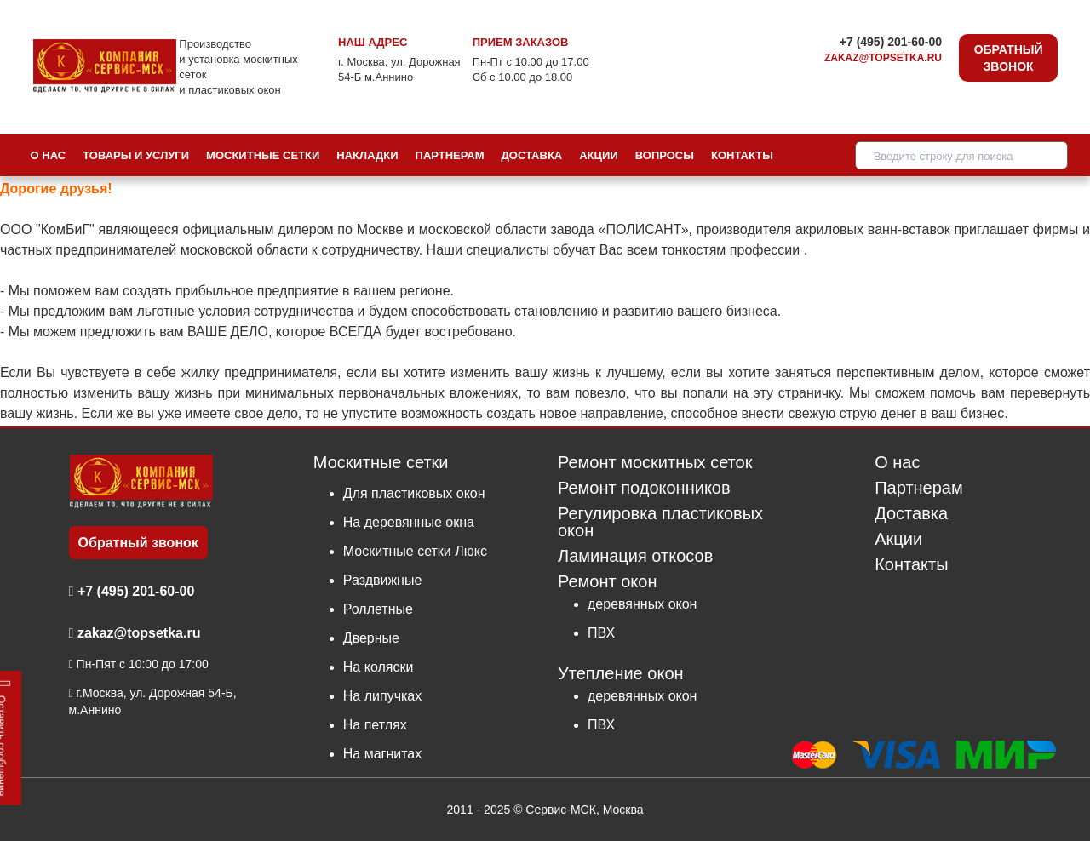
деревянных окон (642, 604)
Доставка (532, 155)
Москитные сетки (262, 155)
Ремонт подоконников (644, 488)
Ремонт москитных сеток (655, 463)
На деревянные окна (408, 522)
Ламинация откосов (635, 556)
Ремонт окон (607, 581)
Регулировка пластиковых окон (660, 522)
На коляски (378, 667)
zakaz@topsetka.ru (883, 58)
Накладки (367, 155)
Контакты (742, 155)
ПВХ (601, 633)
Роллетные (378, 609)
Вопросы (664, 155)
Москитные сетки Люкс (415, 551)
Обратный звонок (1008, 58)
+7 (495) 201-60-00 (891, 42)
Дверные (371, 638)
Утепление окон (621, 673)
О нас (48, 155)
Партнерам (450, 155)
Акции (598, 155)
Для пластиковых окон (414, 493)
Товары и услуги (136, 155)
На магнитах (382, 754)
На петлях (375, 725)
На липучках (382, 696)
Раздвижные (382, 580)
